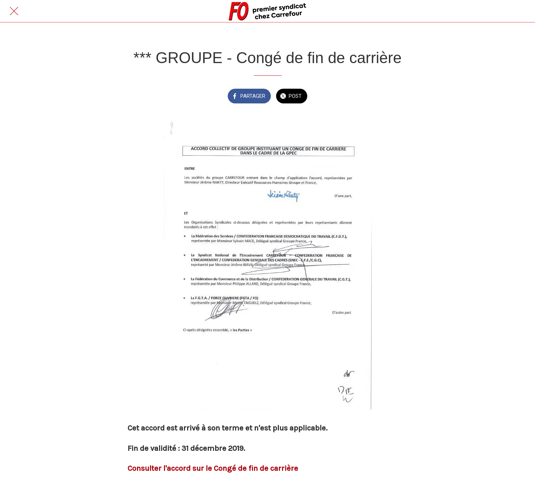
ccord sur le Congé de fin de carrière (234, 468)
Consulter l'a (149, 468)
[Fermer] (14, 11)
